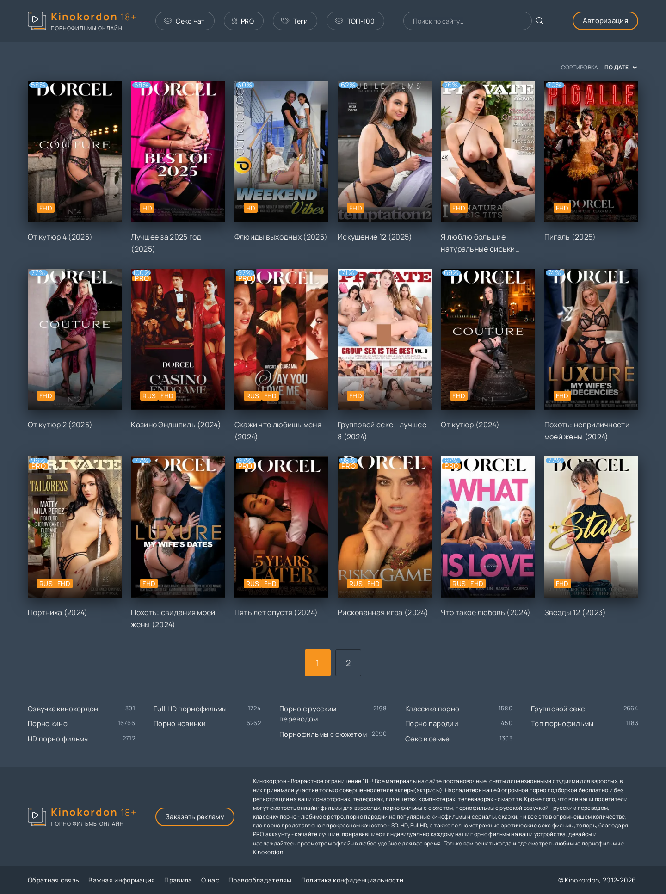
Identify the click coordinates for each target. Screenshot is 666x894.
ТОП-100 (354, 21)
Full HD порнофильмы (190, 709)
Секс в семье (427, 739)
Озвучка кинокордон (63, 709)
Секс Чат (184, 21)
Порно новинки (180, 723)
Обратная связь (53, 880)
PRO (243, 21)
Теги (294, 21)
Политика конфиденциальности (352, 880)
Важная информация (121, 880)
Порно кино (48, 723)
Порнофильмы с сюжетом (323, 734)
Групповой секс (558, 709)
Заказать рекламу (195, 816)
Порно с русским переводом (308, 714)
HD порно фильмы (58, 739)
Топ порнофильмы (562, 723)
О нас (210, 880)
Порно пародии (431, 723)
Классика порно (432, 709)
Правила (178, 880)
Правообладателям (260, 880)
